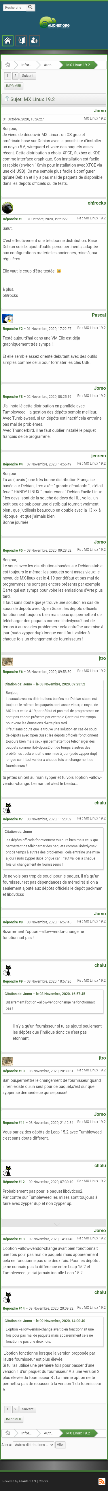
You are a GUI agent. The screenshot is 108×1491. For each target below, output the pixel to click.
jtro (102, 658)
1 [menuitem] (8, 76)
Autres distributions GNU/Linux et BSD (49, 65)
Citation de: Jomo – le (45, 684)
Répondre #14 (14, 1308)
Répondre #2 (13, 329)
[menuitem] (28, 76)
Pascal (99, 315)
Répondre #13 (14, 1239)
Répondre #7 (13, 819)
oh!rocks (97, 203)
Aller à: (6, 1445)
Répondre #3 (13, 397)
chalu (100, 803)
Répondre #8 (13, 922)
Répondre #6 (13, 672)
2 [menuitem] (15, 76)
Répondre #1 (13, 219)
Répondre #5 (13, 550)
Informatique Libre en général (27, 65)
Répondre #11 (14, 1123)
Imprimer (13, 86)
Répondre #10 (14, 1071)
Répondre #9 (13, 981)
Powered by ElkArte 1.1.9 (19, 1481)
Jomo (100, 110)
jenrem (98, 456)
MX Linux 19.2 (78, 65)
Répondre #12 (14, 1182)
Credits (43, 1481)
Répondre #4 (13, 464)
